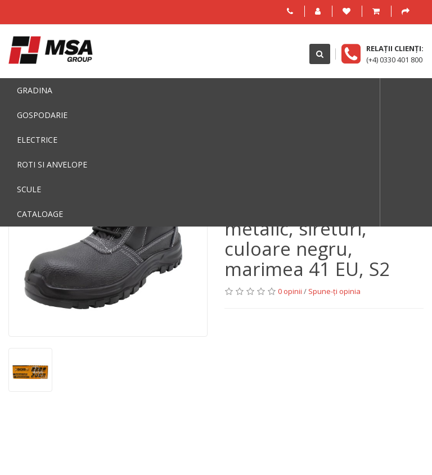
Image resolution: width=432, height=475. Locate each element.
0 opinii (290, 291)
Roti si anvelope (52, 164)
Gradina (34, 90)
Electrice (37, 139)
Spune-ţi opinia (334, 291)
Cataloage (40, 214)
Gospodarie (42, 115)
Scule (29, 189)
